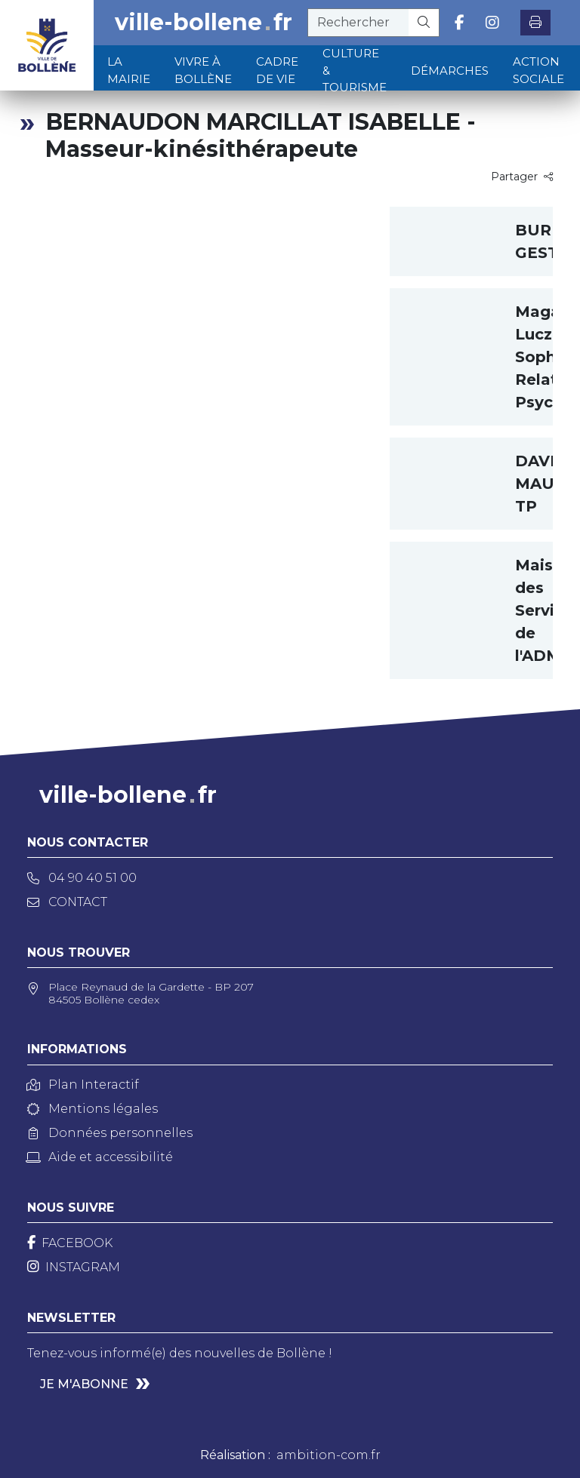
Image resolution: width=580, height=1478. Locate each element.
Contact (67, 902)
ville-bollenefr (203, 22)
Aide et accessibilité (100, 1157)
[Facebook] (70, 1243)
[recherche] (358, 22)
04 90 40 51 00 (82, 878)
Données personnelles (110, 1133)
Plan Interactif (83, 1084)
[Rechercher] (424, 22)
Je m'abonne (84, 1384)
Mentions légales (92, 1109)
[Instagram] (73, 1267)
